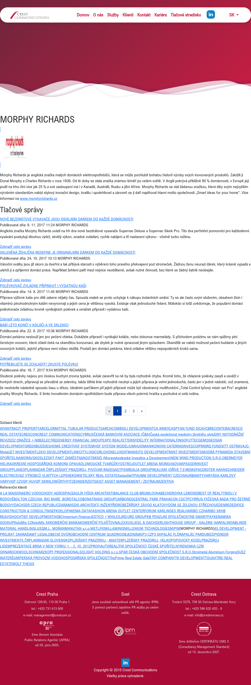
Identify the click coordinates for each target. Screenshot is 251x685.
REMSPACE (195, 469)
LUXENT (121, 451)
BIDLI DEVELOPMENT (136, 428)
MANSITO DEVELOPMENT (148, 451)
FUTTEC (192, 440)
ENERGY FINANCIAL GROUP (80, 440)
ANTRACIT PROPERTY (22, 428)
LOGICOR (94, 451)
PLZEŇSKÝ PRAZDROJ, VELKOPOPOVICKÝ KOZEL (162, 540)
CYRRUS (87, 434)
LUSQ (39, 528)
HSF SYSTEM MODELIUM (114, 446)
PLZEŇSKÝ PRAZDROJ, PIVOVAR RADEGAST (85, 469)
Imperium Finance (76, 516)
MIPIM (175, 528)
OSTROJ (126, 463)
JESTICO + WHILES (105, 516)
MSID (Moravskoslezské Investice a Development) (132, 457)
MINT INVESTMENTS (185, 451)
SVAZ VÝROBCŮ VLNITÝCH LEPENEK (44, 475)
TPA (135, 475)
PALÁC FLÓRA (172, 534)
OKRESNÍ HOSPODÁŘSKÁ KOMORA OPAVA (46, 463)
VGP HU (27, 481)
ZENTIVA (167, 481)
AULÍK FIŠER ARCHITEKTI (93, 493)
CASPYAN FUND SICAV (187, 428)
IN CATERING (172, 446)
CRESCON (29, 434)
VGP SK (40, 481)
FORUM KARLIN (156, 510)
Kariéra (160, 14)
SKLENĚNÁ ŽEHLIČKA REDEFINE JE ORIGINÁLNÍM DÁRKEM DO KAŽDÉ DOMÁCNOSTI (67, 252)
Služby (113, 14)
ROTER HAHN (215, 469)
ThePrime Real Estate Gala (129, 557)
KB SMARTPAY (202, 516)
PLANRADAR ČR (37, 469)
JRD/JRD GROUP (133, 516)
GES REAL (177, 510)
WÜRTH (60, 481)
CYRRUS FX (198, 498)
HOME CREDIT (61, 446)
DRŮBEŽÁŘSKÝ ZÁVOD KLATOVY (141, 504)
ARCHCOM (110, 428)
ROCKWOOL (18, 551)
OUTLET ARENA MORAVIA (153, 463)
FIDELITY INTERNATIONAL (155, 440)
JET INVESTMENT (23, 451)
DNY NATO (222, 434)
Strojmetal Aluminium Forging (214, 551)
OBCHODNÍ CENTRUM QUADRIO (96, 534)
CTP (186, 498)
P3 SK (156, 534)
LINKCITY (79, 451)
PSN (124, 469)
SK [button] (232, 14)
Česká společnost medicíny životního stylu (182, 434)
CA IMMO (161, 428)
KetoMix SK (41, 522)
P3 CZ (147, 534)
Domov (83, 14)
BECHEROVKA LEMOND (179, 493)
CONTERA (221, 428)
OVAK (178, 463)
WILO (50, 481)
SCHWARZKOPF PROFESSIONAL (53, 551)
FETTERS (128, 440)
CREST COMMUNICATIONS (58, 434)
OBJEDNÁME (132, 534)
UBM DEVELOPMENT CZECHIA (162, 475)
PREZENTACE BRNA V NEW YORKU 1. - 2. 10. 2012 (51, 546)
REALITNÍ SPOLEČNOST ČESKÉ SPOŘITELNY (144, 546)
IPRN (201, 446)
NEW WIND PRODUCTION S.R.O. (196, 457)
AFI (2, 428)
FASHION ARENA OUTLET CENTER (117, 510)
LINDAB (231, 522)
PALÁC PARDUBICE (199, 534)
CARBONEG (124, 498)
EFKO (56, 510)
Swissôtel (124, 475)
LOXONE (108, 451)
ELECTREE (50, 440)
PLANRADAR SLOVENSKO (49, 540)
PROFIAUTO (100, 546)
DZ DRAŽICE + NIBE (26, 440)
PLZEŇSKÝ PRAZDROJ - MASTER (96, 540)
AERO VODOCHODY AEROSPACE (48, 493)
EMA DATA (81, 510)
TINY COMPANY (162, 557)
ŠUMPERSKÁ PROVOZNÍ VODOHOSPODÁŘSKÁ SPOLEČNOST (60, 557)
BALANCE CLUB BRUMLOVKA (137, 493)
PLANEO (18, 469)
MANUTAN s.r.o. (77, 528)
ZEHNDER (79, 481)
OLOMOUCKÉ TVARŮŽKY (100, 463)
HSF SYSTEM (83, 446)
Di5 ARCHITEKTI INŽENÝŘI (94, 504)
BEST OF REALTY (211, 493)
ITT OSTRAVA (234, 446)
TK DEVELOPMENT (190, 557)
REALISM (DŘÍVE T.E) (169, 469)
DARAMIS (66, 504)
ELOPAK (66, 510)
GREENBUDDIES (37, 446)
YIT (69, 481)
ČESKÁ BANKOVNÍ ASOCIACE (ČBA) (122, 434)
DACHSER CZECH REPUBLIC (36, 504)
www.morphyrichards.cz (38, 198)
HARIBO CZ (194, 510)
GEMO (203, 440)
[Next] (142, 411)
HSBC (58, 516)
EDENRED (224, 504)
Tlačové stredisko (186, 14)
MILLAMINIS (114, 528)
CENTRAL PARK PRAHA (152, 498)
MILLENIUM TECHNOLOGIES (147, 528)
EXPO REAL (111, 440)
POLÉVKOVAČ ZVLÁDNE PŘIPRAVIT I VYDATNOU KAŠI (43, 285)
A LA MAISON (11, 493)
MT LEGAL (39, 534)
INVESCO (190, 446)
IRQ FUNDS (214, 446)
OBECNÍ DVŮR (59, 534)
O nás (98, 14)
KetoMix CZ (23, 522)
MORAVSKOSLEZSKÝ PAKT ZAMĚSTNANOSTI (57, 457)
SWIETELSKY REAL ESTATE (95, 475)
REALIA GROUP (140, 469)
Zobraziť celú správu (15, 246)
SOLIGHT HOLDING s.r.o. (99, 551)
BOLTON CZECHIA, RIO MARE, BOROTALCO (48, 498)
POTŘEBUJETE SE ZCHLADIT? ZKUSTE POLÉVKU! (39, 364)
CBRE (209, 428)
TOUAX (210, 557)
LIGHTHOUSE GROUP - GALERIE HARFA (193, 522)
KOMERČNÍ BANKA (65, 522)
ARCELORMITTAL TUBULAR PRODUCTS (70, 428)
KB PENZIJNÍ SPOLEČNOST (168, 516)
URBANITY (195, 475)
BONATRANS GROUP (98, 498)
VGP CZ (15, 481)
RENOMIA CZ (190, 546)
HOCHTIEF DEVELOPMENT (33, 516)
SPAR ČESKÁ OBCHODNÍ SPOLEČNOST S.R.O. (155, 551)
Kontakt (144, 14)
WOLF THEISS (23, 563)
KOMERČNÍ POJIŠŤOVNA (99, 522)
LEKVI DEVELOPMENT (54, 451)
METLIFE (97, 528)
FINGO (181, 440)
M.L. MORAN (54, 528)
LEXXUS (125, 522)
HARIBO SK (212, 510)
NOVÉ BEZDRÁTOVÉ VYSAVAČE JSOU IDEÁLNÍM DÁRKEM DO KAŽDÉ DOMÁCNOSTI (66, 218)
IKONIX (156, 446)
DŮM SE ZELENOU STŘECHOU (192, 504)
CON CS (177, 498)
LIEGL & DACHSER (147, 522)
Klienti (128, 14)
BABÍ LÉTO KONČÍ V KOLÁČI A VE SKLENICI (34, 324)
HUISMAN (143, 446)
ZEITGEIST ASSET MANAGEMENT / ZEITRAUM (123, 481)
